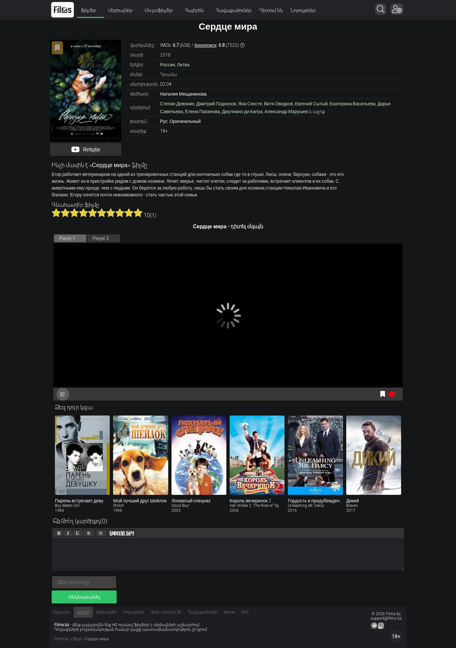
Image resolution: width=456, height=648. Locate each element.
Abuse (229, 612)
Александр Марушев (286, 111)
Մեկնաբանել (84, 597)
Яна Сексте (250, 103)
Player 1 (67, 238)
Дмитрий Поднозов (216, 103)
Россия (167, 64)
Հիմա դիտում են (165, 612)
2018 (165, 55)
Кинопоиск (206, 45)
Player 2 (101, 238)
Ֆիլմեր (90, 10)
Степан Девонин (177, 103)
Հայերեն (196, 10)
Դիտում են (271, 10)
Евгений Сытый (311, 103)
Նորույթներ (303, 10)
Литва (183, 64)
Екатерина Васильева (352, 103)
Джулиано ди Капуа (242, 111)
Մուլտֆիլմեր (161, 10)
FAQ (244, 612)
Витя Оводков (278, 103)
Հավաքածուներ (233, 10)
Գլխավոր (61, 612)
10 (138, 212)
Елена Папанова (202, 111)
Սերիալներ (122, 10)
